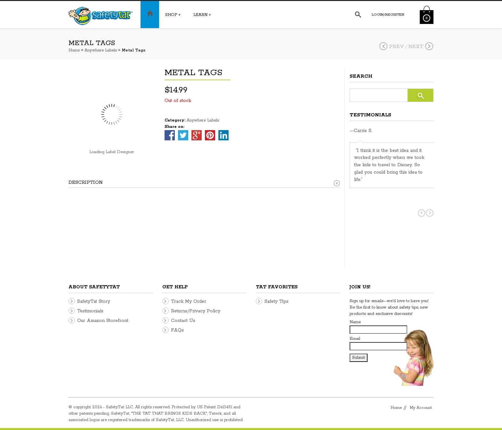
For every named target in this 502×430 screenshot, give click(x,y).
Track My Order (188, 301)
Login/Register (388, 14)
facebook (170, 135)
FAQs (177, 330)
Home (74, 50)
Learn (202, 14)
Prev (391, 46)
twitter (183, 135)
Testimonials (90, 311)
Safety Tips (276, 301)
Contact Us (183, 321)
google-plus (196, 135)
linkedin (223, 135)
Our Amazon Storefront (102, 321)
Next (420, 46)
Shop (173, 14)
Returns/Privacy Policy (195, 311)
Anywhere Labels (101, 50)
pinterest (210, 135)
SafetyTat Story (93, 301)
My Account (420, 407)
